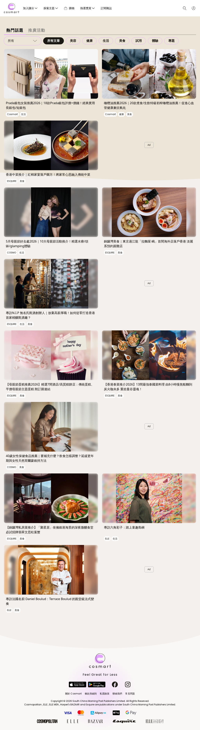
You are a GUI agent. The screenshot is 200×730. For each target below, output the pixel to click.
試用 (139, 40)
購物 (69, 8)
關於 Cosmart (73, 693)
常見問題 (130, 693)
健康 (89, 40)
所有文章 (53, 40)
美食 (122, 40)
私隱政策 (104, 693)
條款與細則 (91, 693)
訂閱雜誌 (106, 8)
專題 (171, 40)
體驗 (155, 40)
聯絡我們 (117, 693)
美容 (73, 40)
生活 (106, 40)
